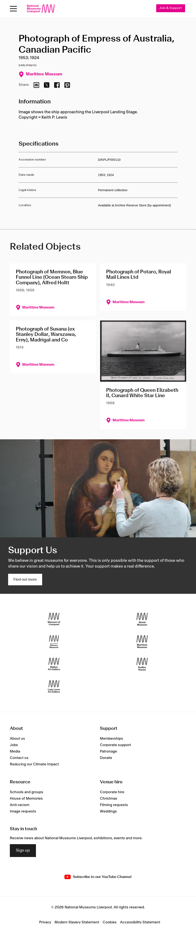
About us (17, 739)
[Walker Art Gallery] (54, 664)
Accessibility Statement (140, 922)
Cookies (110, 922)
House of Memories (26, 798)
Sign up (23, 850)
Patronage (108, 751)
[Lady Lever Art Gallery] (54, 686)
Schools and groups (26, 792)
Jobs (14, 745)
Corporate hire (112, 792)
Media (15, 751)
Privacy (45, 922)
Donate (106, 758)
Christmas (108, 798)
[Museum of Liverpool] (54, 619)
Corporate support (115, 745)
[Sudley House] (142, 664)
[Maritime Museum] (142, 641)
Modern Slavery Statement (77, 922)
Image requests (23, 811)
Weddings (108, 811)
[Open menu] (13, 8)
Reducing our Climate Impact (34, 764)
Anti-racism (19, 805)
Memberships (111, 739)
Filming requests (114, 805)
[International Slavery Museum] (54, 641)
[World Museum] (142, 619)
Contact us (19, 758)
